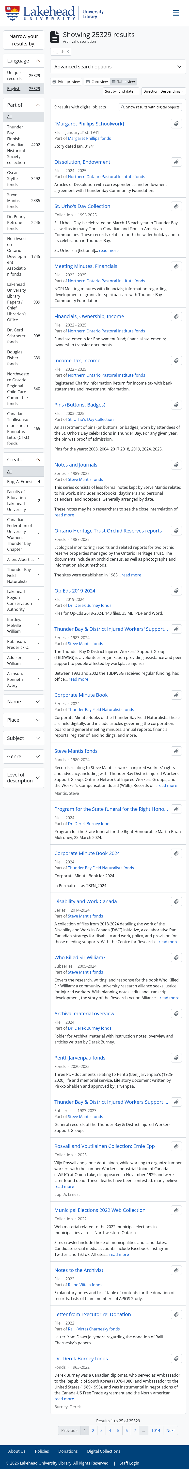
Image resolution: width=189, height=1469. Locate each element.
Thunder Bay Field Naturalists (23, 575)
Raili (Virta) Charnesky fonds (94, 1329)
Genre (14, 756)
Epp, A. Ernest (23, 483)
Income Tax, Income (77, 361)
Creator (15, 459)
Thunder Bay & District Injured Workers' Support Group (111, 629)
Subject (15, 738)
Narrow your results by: (23, 40)
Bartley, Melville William (23, 625)
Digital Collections (103, 1451)
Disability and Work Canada (85, 901)
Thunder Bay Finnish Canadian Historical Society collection (23, 144)
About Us (17, 1451)
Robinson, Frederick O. (23, 644)
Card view (97, 81)
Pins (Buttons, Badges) (79, 405)
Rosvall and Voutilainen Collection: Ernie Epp (104, 1146)
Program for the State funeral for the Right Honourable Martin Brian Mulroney (111, 809)
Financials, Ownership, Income (89, 316)
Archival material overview (84, 1014)
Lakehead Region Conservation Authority (23, 600)
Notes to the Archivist (78, 1270)
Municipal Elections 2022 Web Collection (99, 1210)
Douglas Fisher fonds (23, 358)
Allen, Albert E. (23, 560)
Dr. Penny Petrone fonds (23, 222)
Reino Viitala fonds (85, 1284)
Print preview (66, 81)
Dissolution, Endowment (82, 162)
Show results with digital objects (150, 107)
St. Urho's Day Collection (82, 206)
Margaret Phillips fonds (89, 138)
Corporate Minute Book (81, 695)
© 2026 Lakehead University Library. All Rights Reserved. (58, 1463)
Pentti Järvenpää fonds (80, 1058)
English (23, 90)
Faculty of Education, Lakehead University (23, 500)
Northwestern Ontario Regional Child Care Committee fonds (23, 388)
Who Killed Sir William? (80, 957)
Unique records (23, 75)
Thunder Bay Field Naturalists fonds (101, 709)
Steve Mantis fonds (23, 200)
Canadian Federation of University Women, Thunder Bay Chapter (23, 534)
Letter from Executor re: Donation (92, 1314)
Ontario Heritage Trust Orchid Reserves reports (108, 531)
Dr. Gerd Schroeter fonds (23, 336)
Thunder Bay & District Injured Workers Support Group (111, 1102)
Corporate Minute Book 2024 (87, 853)
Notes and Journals (75, 465)
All (9, 117)
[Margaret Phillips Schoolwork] (89, 124)
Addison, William (23, 660)
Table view (123, 81)
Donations (68, 1451)
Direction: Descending (162, 91)
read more (109, 250)
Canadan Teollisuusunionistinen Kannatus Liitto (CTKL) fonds (23, 428)
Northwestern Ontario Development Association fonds (23, 256)
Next (170, 1430)
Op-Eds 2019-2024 (74, 591)
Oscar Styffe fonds (23, 178)
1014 (155, 1430)
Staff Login (129, 1463)
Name (14, 701)
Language (18, 60)
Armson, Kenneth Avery (23, 679)
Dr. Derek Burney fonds (89, 605)
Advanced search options (83, 66)
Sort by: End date (119, 91)
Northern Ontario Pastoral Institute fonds (106, 176)
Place (13, 719)
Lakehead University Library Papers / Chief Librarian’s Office (23, 302)
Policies (42, 1451)
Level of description (20, 777)
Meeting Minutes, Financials (85, 266)
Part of (14, 105)
